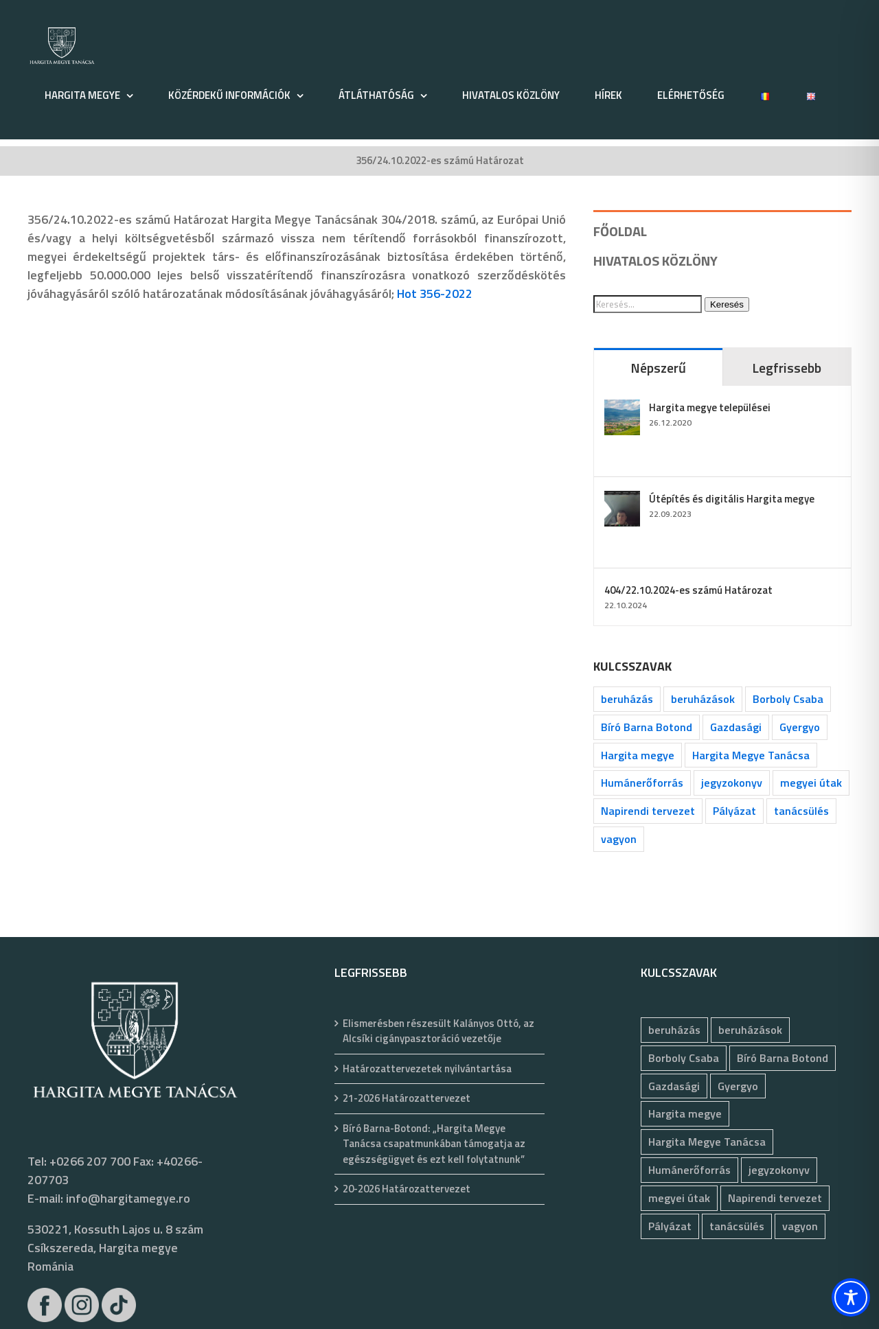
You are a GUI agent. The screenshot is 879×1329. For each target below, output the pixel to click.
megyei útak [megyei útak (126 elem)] (811, 782)
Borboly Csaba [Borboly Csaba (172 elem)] (788, 699)
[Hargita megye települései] (622, 409)
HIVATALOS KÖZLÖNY (655, 260)
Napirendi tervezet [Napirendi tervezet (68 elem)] (648, 810)
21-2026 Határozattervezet (406, 1098)
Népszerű (658, 367)
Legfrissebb (786, 367)
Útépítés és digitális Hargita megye (731, 499)
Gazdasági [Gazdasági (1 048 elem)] (736, 727)
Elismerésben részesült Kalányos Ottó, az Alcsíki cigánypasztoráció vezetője (438, 1031)
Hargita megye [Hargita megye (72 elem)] (637, 755)
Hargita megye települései (709, 407)
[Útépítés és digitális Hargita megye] (622, 500)
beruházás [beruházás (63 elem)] (627, 699)
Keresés (727, 304)
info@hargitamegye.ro (128, 1198)
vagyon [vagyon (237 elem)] (619, 839)
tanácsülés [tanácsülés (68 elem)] (801, 810)
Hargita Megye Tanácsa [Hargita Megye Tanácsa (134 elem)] (751, 755)
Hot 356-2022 (434, 293)
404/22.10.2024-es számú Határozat (688, 590)
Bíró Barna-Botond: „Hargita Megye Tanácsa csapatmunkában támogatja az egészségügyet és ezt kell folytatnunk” (434, 1144)
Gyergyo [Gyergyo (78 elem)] (799, 727)
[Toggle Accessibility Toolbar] (851, 1297)
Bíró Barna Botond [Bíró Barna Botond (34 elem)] (646, 727)
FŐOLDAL (620, 231)
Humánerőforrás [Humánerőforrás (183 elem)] (642, 782)
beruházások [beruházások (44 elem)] (703, 699)
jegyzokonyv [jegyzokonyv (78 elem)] (731, 782)
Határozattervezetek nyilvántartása (427, 1068)
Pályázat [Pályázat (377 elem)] (734, 810)
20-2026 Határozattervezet (406, 1189)
